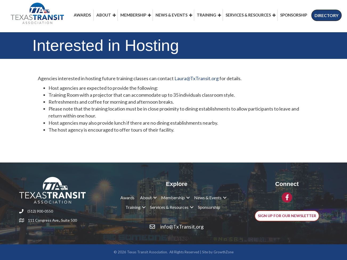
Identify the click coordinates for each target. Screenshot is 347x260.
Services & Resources (248, 15)
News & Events (171, 15)
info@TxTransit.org (182, 227)
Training (206, 15)
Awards (82, 15)
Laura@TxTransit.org (196, 78)
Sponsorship (293, 15)
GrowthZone (224, 252)
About (103, 15)
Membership (133, 15)
